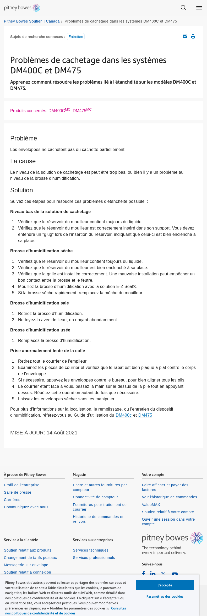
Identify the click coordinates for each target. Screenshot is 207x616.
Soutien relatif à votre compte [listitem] (168, 512)
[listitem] (143, 574)
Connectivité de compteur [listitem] (95, 497)
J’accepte (165, 585)
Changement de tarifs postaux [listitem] (30, 557)
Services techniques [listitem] (90, 550)
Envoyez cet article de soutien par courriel (185, 36)
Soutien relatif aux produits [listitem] (27, 550)
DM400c (124, 415)
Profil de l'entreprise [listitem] (22, 485)
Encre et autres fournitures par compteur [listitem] (100, 487)
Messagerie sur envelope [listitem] (26, 565)
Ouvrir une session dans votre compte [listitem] (168, 521)
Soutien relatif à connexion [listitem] (27, 572)
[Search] (183, 8)
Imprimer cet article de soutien (193, 36)
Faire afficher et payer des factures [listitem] (165, 487)
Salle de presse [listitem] (17, 492)
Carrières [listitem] (12, 500)
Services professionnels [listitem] (94, 557)
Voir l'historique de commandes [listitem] (169, 497)
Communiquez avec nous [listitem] (26, 507)
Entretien (75, 37)
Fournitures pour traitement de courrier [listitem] (100, 507)
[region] (99, 595)
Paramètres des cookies (165, 596)
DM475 (145, 415)
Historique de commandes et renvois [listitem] (98, 519)
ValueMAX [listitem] (151, 505)
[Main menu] (199, 8)
